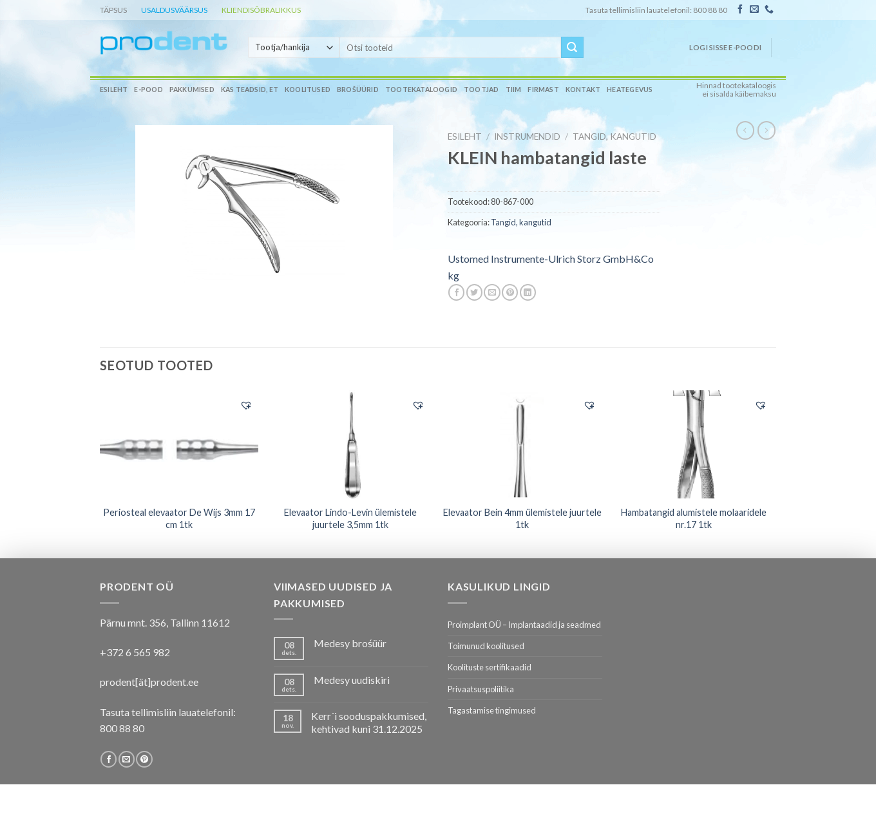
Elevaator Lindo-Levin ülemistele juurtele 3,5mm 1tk (350, 518)
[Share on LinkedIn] (528, 292)
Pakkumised (191, 89)
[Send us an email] (754, 10)
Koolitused (307, 89)
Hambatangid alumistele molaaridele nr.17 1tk (693, 518)
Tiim (514, 89)
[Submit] (572, 48)
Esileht (114, 89)
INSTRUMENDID (527, 136)
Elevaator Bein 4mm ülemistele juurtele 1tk (522, 518)
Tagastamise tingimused (492, 710)
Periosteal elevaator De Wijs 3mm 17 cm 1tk (179, 518)
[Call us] (769, 10)
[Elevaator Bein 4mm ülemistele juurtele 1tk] (522, 444)
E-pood (148, 89)
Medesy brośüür (350, 643)
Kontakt (583, 89)
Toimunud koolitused (486, 646)
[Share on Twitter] (474, 292)
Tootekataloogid (421, 89)
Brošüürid (358, 89)
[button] (246, 405)
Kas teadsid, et (249, 89)
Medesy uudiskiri (352, 680)
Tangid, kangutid (614, 136)
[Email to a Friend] (492, 292)
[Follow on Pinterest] (144, 759)
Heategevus (629, 89)
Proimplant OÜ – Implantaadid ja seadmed (524, 624)
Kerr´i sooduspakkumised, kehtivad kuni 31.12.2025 (368, 722)
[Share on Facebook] (456, 292)
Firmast (543, 89)
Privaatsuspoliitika (481, 689)
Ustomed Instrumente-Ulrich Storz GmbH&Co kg (551, 266)
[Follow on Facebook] (740, 10)
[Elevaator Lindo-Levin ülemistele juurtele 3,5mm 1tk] (350, 444)
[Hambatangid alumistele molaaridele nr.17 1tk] (694, 444)
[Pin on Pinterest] (510, 292)
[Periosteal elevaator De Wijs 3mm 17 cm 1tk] (179, 443)
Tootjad (481, 89)
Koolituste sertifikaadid (489, 667)
